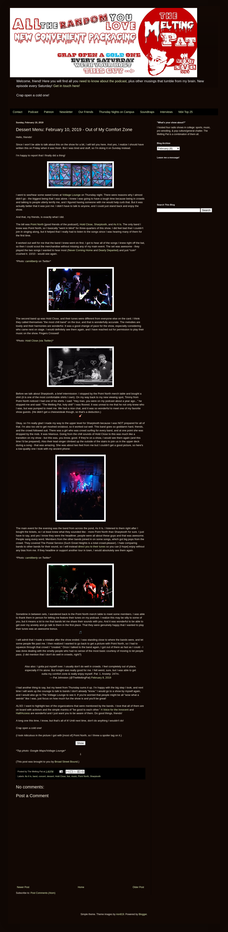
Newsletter (66, 112)
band (35, 776)
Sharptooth (100, 224)
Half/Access (23, 713)
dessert (50, 776)
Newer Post (23, 887)
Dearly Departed (108, 250)
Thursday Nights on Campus (116, 112)
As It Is (117, 224)
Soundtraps (147, 112)
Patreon (49, 112)
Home (81, 887)
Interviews (166, 112)
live (68, 776)
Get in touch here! (66, 86)
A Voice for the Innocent (114, 709)
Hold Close (86, 224)
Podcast (33, 112)
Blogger (143, 914)
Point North (37, 224)
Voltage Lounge (71, 194)
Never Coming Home (80, 250)
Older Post (138, 887)
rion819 (120, 914)
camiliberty (31, 261)
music (74, 776)
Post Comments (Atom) (42, 893)
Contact (17, 112)
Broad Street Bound (66, 761)
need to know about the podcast (103, 81)
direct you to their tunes (91, 546)
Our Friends (85, 112)
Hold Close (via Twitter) (38, 340)
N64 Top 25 (185, 112)
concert (42, 776)
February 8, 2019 (101, 677)
